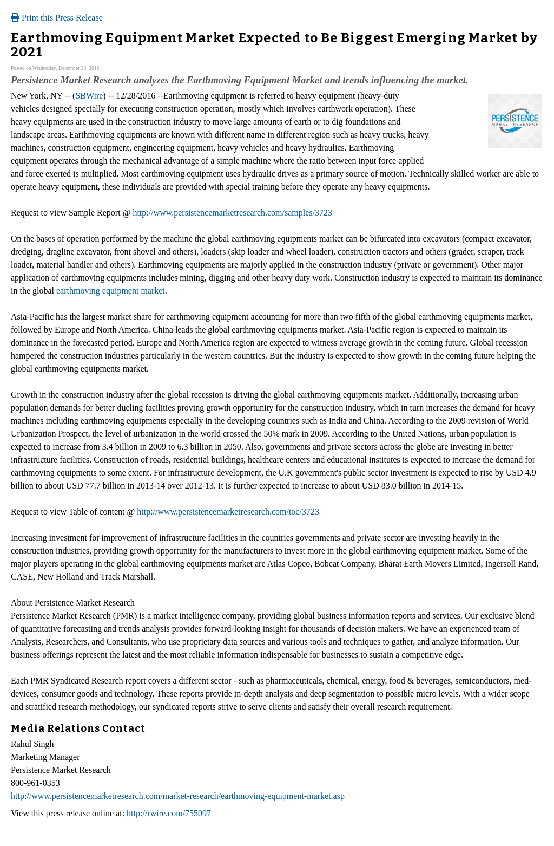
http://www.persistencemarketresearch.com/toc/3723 (228, 511)
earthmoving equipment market (110, 290)
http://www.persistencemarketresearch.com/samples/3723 (232, 212)
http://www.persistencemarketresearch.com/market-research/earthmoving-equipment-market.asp (178, 796)
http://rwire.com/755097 (169, 813)
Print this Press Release (57, 17)
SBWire (89, 95)
